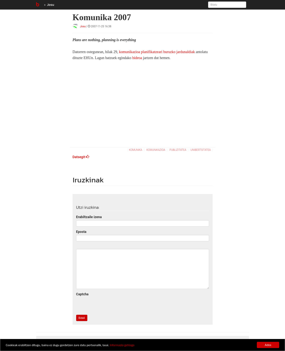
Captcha (82, 294)
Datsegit (81, 157)
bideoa (137, 58)
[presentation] (104, 304)
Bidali (82, 317)
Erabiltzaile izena (89, 217)
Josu (50, 4)
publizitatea (177, 149)
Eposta (81, 232)
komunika (135, 149)
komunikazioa (156, 149)
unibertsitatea (201, 149)
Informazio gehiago (122, 345)
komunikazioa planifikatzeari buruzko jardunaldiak (156, 52)
